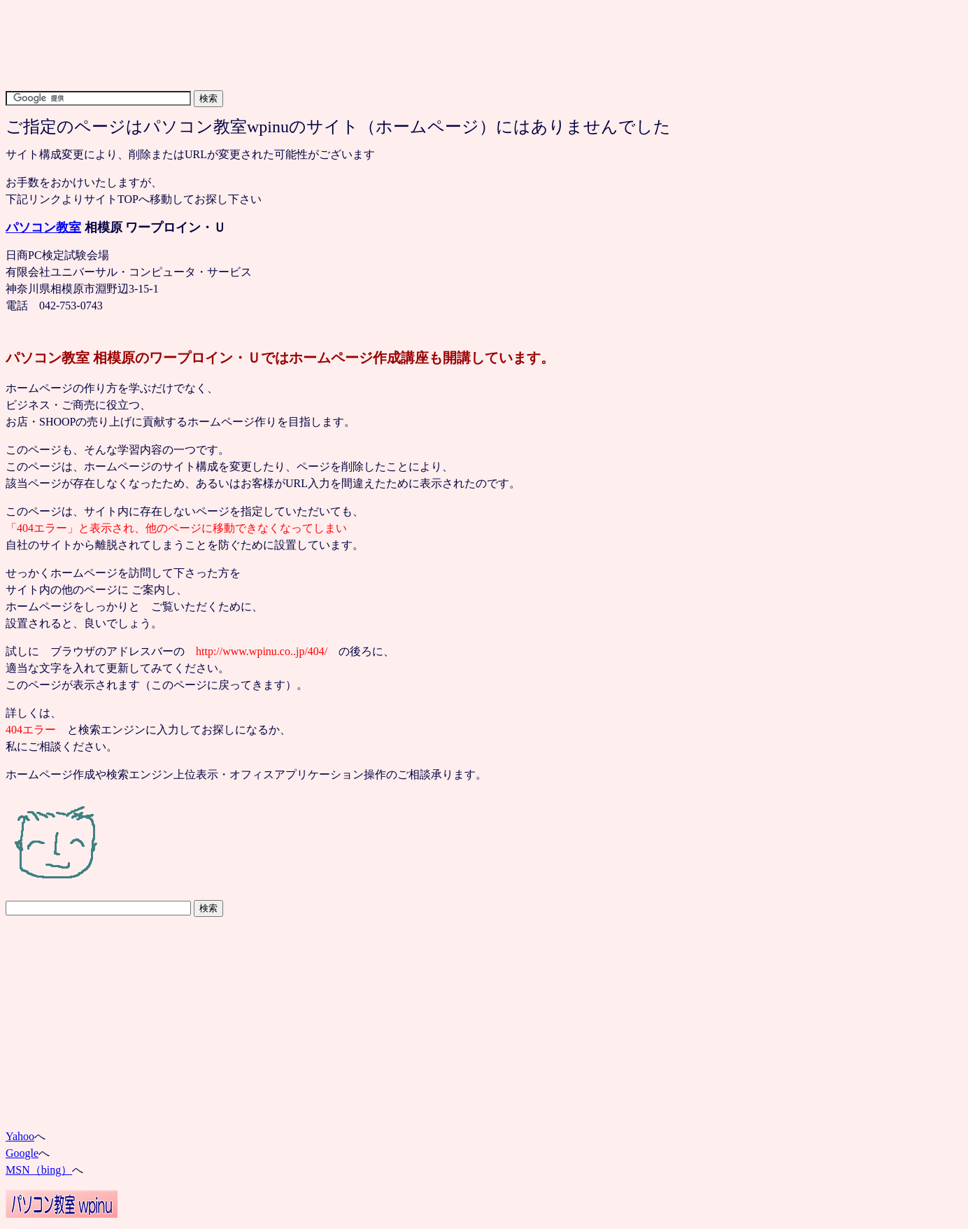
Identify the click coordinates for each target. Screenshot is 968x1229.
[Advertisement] (260, 11)
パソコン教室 (43, 227)
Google (22, 1153)
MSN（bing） (39, 1170)
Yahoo (20, 1136)
